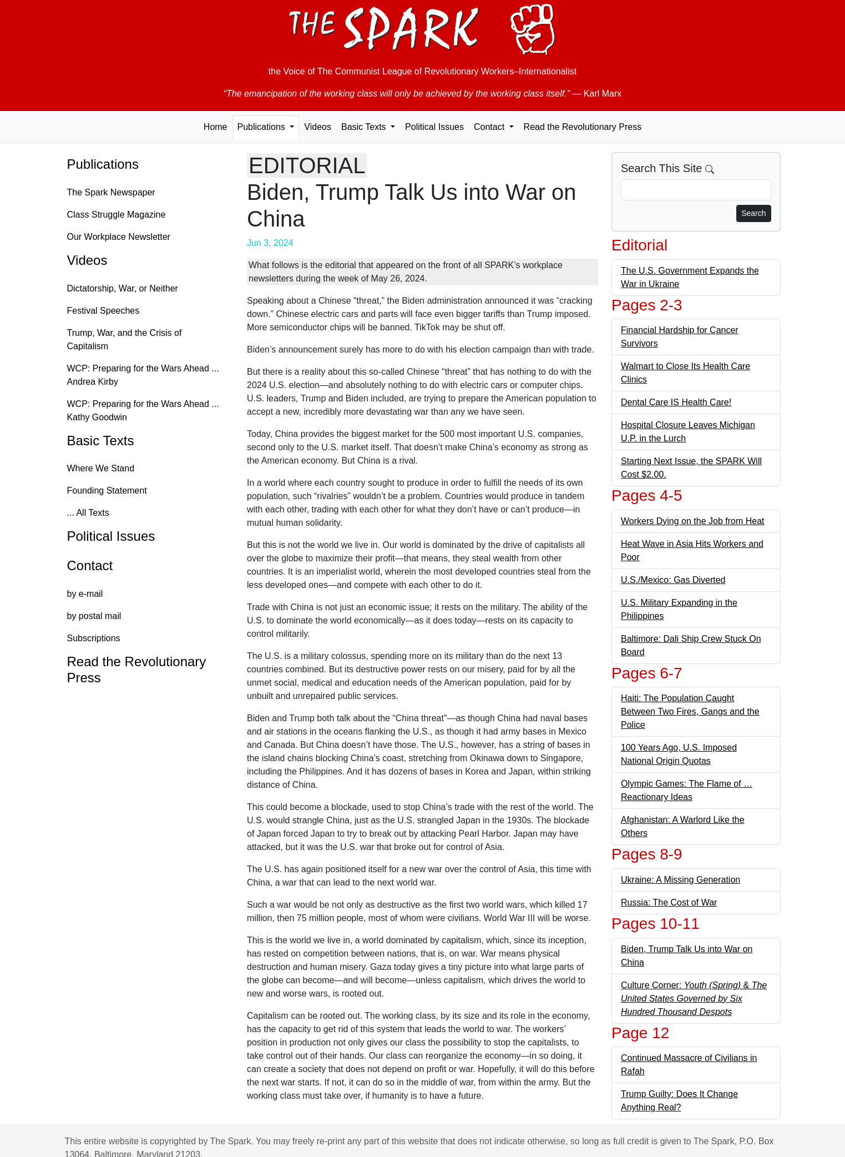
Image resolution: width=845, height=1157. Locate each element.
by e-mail (85, 593)
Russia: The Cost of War (669, 902)
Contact (90, 565)
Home (215, 127)
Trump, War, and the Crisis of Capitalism (124, 339)
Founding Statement (107, 490)
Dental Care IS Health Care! (676, 402)
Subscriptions (93, 638)
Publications (103, 164)
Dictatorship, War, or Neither (122, 288)
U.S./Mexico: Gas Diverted (673, 580)
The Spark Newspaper (111, 192)
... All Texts (88, 512)
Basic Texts (100, 440)
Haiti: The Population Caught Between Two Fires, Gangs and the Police (690, 711)
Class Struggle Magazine (116, 214)
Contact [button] (490, 127)
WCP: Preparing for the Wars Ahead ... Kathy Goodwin (143, 410)
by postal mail (94, 616)
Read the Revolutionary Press (583, 127)
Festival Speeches (103, 310)
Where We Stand (101, 468)
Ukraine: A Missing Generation (680, 879)
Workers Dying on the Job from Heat (692, 521)
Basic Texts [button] (364, 127)
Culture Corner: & (694, 998)
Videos (317, 127)
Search (753, 213)
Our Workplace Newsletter (118, 237)
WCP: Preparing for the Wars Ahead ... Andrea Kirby (143, 375)
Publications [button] (262, 127)
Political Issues (434, 127)
